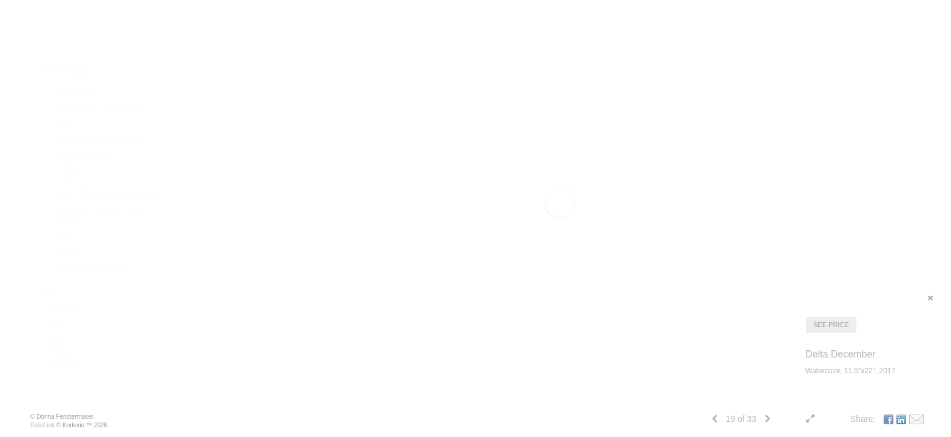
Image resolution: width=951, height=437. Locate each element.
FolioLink (42, 425)
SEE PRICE (831, 324)
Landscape (75, 90)
